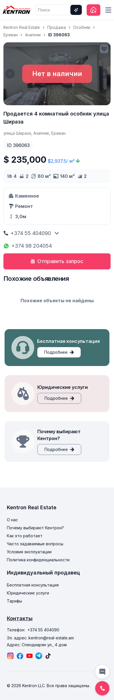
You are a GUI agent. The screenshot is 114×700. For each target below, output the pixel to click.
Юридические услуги (28, 592)
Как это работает (24, 535)
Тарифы (14, 600)
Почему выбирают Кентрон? (35, 527)
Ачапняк (33, 34)
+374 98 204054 (27, 246)
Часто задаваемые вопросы (35, 543)
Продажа (56, 27)
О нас (12, 519)
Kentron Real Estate (21, 27)
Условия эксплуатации (29, 551)
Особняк (81, 27)
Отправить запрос (57, 261)
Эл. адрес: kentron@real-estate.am (40, 637)
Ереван (10, 34)
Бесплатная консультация (33, 584)
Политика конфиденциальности (38, 559)
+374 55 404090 (27, 233)
